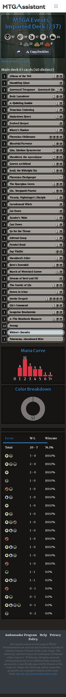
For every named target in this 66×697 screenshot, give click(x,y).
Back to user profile (15, 61)
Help (43, 635)
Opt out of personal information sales (36, 673)
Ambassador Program (21, 635)
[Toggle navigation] (56, 6)
